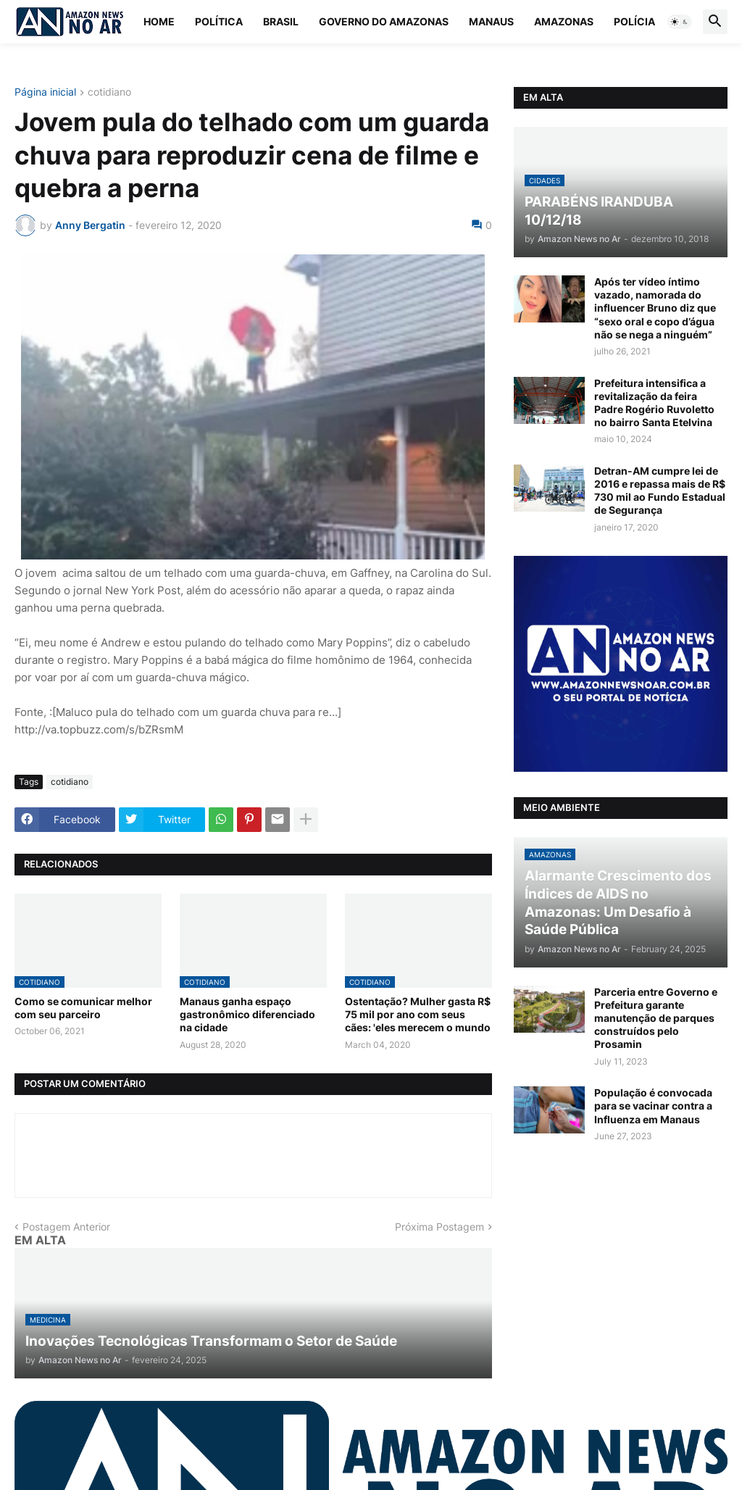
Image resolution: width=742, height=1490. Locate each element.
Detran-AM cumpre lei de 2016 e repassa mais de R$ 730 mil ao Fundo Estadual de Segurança (659, 491)
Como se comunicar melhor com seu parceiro (83, 1007)
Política (219, 21)
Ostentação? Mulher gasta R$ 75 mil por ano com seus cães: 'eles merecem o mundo (418, 1014)
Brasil (281, 21)
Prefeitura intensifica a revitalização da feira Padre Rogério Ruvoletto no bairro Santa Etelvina (654, 403)
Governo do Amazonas (384, 21)
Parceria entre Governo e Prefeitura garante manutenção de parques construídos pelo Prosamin (655, 1018)
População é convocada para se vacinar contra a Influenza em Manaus (653, 1105)
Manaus (491, 21)
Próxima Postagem (439, 1226)
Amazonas (563, 21)
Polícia (634, 21)
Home (159, 21)
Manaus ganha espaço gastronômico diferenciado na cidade (247, 1014)
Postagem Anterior (66, 1226)
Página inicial (45, 92)
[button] (679, 21)
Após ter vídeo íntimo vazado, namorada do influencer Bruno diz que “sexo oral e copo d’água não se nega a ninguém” (655, 308)
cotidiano (109, 92)
